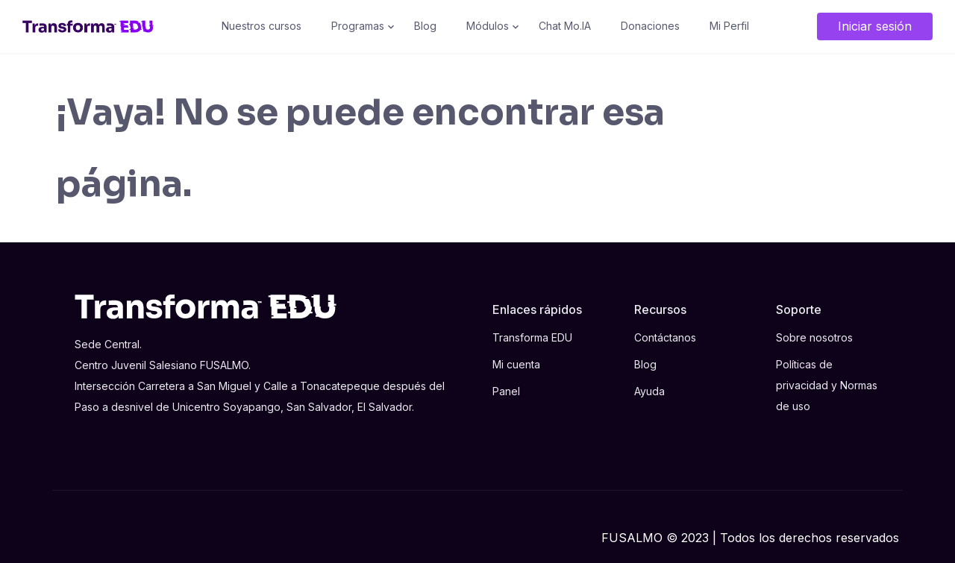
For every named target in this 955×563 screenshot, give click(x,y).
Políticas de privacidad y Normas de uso (826, 385)
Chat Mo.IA (565, 25)
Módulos (487, 25)
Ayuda (649, 391)
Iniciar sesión (875, 26)
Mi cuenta (516, 364)
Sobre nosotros (814, 337)
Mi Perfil (729, 25)
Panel (506, 391)
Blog (425, 25)
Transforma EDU (532, 337)
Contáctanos (665, 337)
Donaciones (650, 25)
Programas (357, 25)
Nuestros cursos (261, 25)
